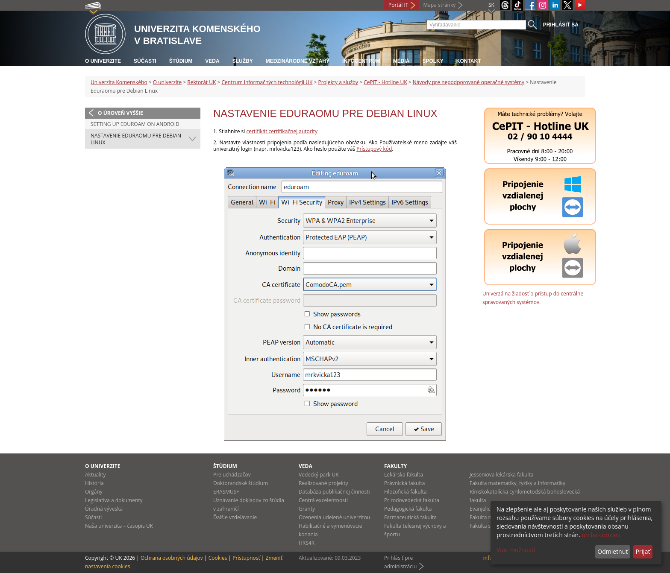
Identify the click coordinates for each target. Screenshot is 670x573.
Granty (307, 508)
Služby (242, 61)
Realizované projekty (323, 483)
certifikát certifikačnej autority (281, 131)
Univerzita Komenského (119, 82)
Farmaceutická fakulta (410, 517)
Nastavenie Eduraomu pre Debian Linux (136, 139)
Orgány (94, 491)
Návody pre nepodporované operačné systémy (468, 82)
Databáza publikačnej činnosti (334, 491)
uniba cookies (601, 535)
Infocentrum (361, 61)
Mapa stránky (439, 5)
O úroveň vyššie (120, 113)
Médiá (401, 61)
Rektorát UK (201, 82)
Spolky (432, 61)
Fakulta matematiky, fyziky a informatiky (517, 483)
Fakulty (395, 466)
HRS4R (306, 543)
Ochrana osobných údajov (172, 557)
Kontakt (468, 61)
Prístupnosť (246, 557)
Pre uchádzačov (232, 474)
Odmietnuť (612, 551)
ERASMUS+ (226, 491)
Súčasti (145, 61)
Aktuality (95, 474)
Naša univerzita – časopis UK (119, 525)
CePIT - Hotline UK (385, 82)
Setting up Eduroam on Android (135, 124)
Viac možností (516, 550)
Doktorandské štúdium (240, 483)
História (94, 483)
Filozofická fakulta (405, 491)
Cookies (218, 557)
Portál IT (398, 5)
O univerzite (103, 61)
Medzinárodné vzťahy (297, 61)
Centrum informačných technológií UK (266, 82)
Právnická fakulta (404, 483)
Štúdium (181, 61)
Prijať (642, 551)
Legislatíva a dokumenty (114, 500)
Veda (212, 61)
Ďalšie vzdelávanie (235, 517)
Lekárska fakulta (403, 474)
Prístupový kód (374, 148)
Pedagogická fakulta (408, 508)
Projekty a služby (338, 82)
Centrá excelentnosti (323, 500)
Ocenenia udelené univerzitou (334, 517)
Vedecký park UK (319, 474)
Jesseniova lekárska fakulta (501, 474)
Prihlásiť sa (561, 25)
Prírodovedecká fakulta (411, 500)
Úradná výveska (104, 508)
